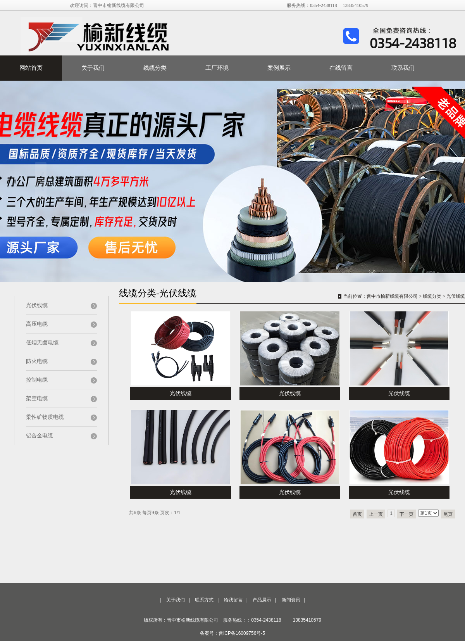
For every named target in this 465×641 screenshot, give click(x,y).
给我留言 (233, 600)
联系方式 (204, 600)
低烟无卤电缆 (42, 343)
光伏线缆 (37, 305)
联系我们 (403, 68)
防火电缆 (37, 361)
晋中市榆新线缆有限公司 (392, 296)
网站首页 (31, 68)
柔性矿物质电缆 (45, 417)
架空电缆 (37, 398)
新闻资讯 (291, 600)
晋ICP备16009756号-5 (242, 633)
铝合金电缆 (39, 436)
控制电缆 (37, 380)
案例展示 (279, 68)
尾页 (448, 514)
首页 (357, 514)
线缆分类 (155, 68)
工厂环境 (217, 68)
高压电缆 (37, 324)
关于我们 (93, 68)
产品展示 (262, 600)
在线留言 (341, 68)
